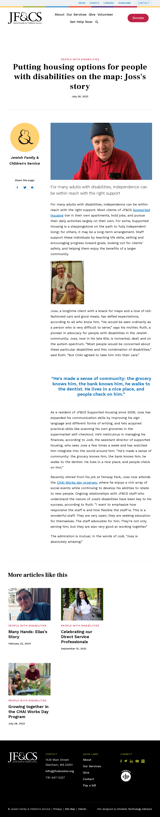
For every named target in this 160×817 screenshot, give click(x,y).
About (59, 14)
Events (94, 3)
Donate (138, 18)
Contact (144, 3)
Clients (82, 809)
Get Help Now (81, 22)
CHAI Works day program (77, 482)
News (82, 3)
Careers (108, 3)
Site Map (70, 809)
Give (92, 14)
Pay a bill (89, 785)
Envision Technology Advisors (134, 809)
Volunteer (105, 14)
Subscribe (124, 3)
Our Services (76, 14)
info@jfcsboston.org (60, 771)
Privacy (57, 809)
